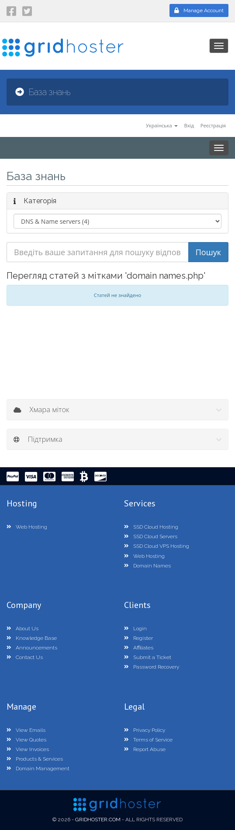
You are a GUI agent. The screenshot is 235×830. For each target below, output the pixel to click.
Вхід (189, 125)
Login (135, 628)
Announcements (32, 648)
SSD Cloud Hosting (151, 527)
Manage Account (199, 10)
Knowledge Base (32, 638)
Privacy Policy (144, 730)
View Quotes (26, 740)
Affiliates (138, 648)
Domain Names (147, 566)
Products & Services (35, 759)
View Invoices (28, 749)
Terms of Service (148, 740)
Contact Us (25, 657)
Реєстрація (213, 125)
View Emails (26, 730)
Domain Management (38, 768)
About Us (22, 628)
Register (138, 638)
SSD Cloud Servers (150, 536)
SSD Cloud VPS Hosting (156, 546)
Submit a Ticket (147, 657)
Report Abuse (145, 749)
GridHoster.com (98, 819)
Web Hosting (27, 527)
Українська (162, 125)
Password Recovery (151, 667)
